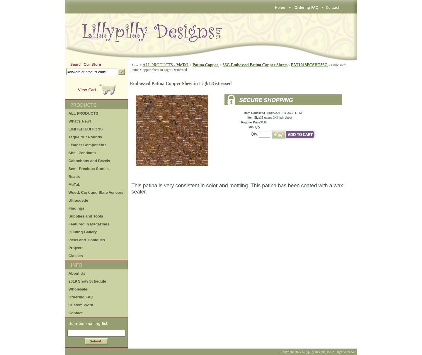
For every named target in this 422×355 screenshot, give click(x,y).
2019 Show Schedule (87, 281)
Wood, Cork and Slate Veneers (96, 192)
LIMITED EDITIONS (86, 129)
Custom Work (81, 305)
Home (135, 65)
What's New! (80, 121)
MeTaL (74, 184)
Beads (74, 176)
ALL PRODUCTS (159, 65)
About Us (77, 273)
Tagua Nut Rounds (85, 137)
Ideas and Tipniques (87, 240)
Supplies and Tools (86, 216)
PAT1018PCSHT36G (309, 65)
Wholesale (78, 289)
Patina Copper (206, 65)
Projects (76, 248)
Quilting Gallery (83, 232)
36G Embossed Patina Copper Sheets (255, 65)
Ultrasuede (78, 200)
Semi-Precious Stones (89, 169)
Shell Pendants (82, 153)
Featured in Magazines (89, 224)
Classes (76, 256)
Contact (76, 313)
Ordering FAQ (81, 297)
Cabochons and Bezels (89, 161)
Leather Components (88, 145)
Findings (76, 208)
